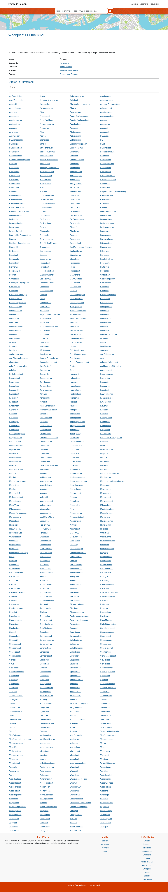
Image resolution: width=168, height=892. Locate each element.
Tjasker (73, 715)
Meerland (43, 493)
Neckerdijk (13, 525)
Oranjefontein (45, 541)
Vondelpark (74, 759)
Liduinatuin (13, 453)
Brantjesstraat (76, 184)
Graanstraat (105, 299)
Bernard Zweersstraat (49, 160)
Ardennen (13, 128)
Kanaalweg (105, 386)
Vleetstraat (74, 755)
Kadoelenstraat (46, 378)
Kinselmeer (14, 406)
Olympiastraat (15, 537)
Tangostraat (44, 707)
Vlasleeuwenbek (16, 755)
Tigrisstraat (44, 711)
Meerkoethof (14, 493)
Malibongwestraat (77, 477)
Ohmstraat (104, 533)
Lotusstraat (105, 461)
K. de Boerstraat (16, 374)
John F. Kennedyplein (18, 366)
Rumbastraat (14, 628)
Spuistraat (74, 684)
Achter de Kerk (106, 100)
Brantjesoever (45, 184)
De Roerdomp (45, 223)
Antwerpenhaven (47, 124)
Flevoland (147, 844)
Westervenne (45, 791)
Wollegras (74, 811)
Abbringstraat (105, 96)
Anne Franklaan (46, 120)
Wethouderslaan (46, 795)
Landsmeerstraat (77, 442)
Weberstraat (105, 779)
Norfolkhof (44, 533)
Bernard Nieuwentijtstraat (19, 160)
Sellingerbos (105, 652)
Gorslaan (43, 295)
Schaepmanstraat (47, 640)
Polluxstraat (14, 584)
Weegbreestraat (46, 783)
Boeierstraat (14, 172)
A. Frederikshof (15, 96)
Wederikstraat (15, 783)
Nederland (144, 4)
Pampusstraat (76, 557)
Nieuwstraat (75, 529)
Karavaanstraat (46, 390)
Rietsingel (74, 608)
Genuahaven (14, 287)
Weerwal (73, 783)
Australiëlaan (14, 136)
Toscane (12, 723)
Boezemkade (105, 172)
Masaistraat (105, 485)
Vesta (102, 747)
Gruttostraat (44, 307)
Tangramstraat (76, 707)
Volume (43, 759)
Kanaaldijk (104, 382)
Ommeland (44, 537)
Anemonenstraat (107, 116)
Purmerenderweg (107, 596)
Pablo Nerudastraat (78, 553)
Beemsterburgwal (107, 152)
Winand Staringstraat (78, 807)
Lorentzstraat (75, 461)
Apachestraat (75, 124)
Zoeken (134, 4)
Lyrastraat (104, 465)
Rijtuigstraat (44, 612)
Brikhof (43, 188)
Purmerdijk (74, 596)
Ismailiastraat (105, 346)
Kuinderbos (74, 430)
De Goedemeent (77, 219)
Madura (12, 473)
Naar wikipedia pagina (69, 70)
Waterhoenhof (106, 775)
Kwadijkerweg (76, 434)
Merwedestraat (106, 501)
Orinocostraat (45, 545)
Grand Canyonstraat (17, 303)
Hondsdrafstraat (16, 326)
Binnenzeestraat (107, 164)
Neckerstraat (45, 525)
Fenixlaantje (105, 263)
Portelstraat (44, 588)
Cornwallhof (44, 211)
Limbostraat (44, 453)
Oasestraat (74, 533)
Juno (72, 370)
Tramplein (74, 723)
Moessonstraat (76, 513)
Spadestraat (75, 672)
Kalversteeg (14, 382)
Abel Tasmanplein (16, 100)
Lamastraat (74, 438)
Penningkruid (105, 561)
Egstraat (43, 255)
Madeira (103, 469)
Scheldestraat (15, 644)
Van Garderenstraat (108, 735)
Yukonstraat (14, 819)
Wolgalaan (44, 811)
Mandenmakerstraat (17, 481)
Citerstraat (104, 203)
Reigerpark (104, 600)
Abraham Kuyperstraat (49, 100)
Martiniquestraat (76, 485)
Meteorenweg (45, 505)
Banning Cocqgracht (78, 144)
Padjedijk (104, 553)
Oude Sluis (13, 549)
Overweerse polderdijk (18, 553)
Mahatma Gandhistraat (109, 473)
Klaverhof (104, 406)
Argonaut (104, 128)
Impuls (103, 342)
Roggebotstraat (15, 620)
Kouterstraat (14, 426)
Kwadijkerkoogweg (17, 434)
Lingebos (104, 453)
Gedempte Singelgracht (19, 283)
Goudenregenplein (77, 295)
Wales (11, 775)
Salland (12, 632)
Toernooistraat (45, 719)
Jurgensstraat (106, 370)
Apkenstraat (105, 124)
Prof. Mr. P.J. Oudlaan (109, 592)
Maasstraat (44, 469)
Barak (102, 144)
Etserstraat (74, 259)
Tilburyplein (74, 711)
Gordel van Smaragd (18, 295)
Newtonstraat (105, 525)
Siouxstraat (105, 660)
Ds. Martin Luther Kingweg (81, 247)
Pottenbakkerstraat (17, 592)
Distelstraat (74, 231)
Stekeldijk (13, 692)
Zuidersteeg (45, 827)
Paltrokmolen (45, 557)
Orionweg (74, 545)
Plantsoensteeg (46, 573)
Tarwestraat (105, 707)
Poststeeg (104, 588)
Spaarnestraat (45, 672)
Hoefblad (73, 322)
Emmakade (14, 259)
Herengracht (105, 319)
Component (75, 207)
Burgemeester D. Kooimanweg (113, 192)
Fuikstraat (104, 271)
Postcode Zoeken (17, 4)
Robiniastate (14, 616)
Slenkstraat (105, 664)
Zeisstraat (44, 823)
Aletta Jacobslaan (16, 108)
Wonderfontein (15, 815)
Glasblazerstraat (46, 291)
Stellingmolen (45, 692)
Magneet (43, 473)
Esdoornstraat (45, 259)
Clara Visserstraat (16, 207)
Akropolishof (45, 104)
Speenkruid (14, 676)
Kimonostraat (105, 402)
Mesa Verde (14, 505)
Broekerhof (74, 188)
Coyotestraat (75, 211)
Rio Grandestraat (77, 612)
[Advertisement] (84, 45)
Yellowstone (105, 815)
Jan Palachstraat (107, 354)
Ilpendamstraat (76, 342)
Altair (42, 112)
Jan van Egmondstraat (49, 358)
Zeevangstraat (106, 819)
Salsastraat (44, 632)
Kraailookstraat (46, 426)
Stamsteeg (13, 688)
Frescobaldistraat (47, 271)
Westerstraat (14, 791)
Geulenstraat (75, 287)
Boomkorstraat (46, 176)
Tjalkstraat (44, 715)
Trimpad (12, 727)
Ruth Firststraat (46, 628)
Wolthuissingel (106, 811)
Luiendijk (13, 465)
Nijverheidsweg (15, 533)
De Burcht (13, 219)
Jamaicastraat (45, 354)
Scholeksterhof (106, 648)
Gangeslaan (14, 279)
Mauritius (43, 489)
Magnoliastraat (76, 473)
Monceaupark (15, 517)
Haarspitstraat (106, 307)
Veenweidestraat (16, 743)
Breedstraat (105, 184)
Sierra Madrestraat (108, 656)
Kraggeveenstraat (77, 426)
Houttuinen (44, 334)
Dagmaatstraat (15, 215)
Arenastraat (44, 128)
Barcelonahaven (46, 148)
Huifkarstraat (14, 338)
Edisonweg (104, 251)
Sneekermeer (75, 668)
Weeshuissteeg (106, 783)
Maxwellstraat (75, 489)
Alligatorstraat (106, 108)
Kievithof (43, 402)
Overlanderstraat (107, 549)
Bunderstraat (75, 192)
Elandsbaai (105, 255)
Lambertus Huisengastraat (111, 438)
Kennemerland (106, 398)
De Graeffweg (106, 219)
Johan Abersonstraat (48, 362)
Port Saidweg (14, 588)
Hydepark (104, 338)
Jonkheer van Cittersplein (110, 366)
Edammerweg (45, 251)
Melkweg (73, 497)
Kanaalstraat (75, 386)
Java (102, 358)
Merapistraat (105, 497)
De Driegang (45, 219)
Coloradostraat (46, 207)
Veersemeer (45, 743)
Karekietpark (75, 390)
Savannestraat (76, 636)
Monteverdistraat (77, 517)
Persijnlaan (44, 565)
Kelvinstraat (44, 398)
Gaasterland (75, 275)
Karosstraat (14, 394)
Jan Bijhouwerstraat (78, 354)
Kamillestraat (45, 382)
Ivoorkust (13, 350)
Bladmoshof (75, 168)
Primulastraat (45, 592)
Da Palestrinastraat (108, 211)
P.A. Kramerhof (46, 553)
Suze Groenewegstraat (79, 704)
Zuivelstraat (14, 831)
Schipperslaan (106, 644)
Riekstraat (104, 604)
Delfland (43, 227)
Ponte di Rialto (46, 584)
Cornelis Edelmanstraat (19, 211)
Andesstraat (45, 116)
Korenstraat (105, 422)
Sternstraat (104, 692)
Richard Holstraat (77, 604)
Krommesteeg (45, 430)
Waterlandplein (46, 779)
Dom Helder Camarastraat (20, 235)
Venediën (13, 747)
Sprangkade (14, 684)
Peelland (73, 561)
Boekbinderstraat (47, 172)
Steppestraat (75, 692)
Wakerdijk (74, 771)
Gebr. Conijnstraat (107, 279)
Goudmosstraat (15, 299)
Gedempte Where (47, 283)
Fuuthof (12, 275)
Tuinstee (43, 731)
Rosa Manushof (106, 620)
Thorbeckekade (15, 711)
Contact (103, 207)
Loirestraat (74, 457)
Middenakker (75, 505)
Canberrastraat (106, 195)
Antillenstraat (14, 124)
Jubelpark (13, 370)
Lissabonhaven (46, 457)
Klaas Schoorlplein (47, 406)
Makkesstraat (45, 477)
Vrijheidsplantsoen (47, 763)
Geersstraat (75, 283)
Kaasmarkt (74, 374)
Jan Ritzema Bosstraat (18, 358)
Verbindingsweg (46, 747)
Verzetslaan (75, 747)
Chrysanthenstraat (47, 203)
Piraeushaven (106, 565)
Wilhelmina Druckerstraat (80, 803)
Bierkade (13, 164)
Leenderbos (45, 446)
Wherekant (13, 799)
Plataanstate (105, 573)
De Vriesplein (75, 223)
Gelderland (147, 851)
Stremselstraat (106, 696)
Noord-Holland (66, 67)
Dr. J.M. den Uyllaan (48, 243)
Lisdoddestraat (15, 457)
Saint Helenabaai (107, 628)
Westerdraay (75, 787)
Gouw (42, 299)
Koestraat (13, 414)
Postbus (73, 588)
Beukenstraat (105, 160)
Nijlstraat (104, 529)
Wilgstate (43, 803)
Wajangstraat (45, 771)
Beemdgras (75, 152)
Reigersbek (14, 604)
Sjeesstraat (44, 664)
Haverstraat (14, 315)
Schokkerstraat (76, 648)
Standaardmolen (46, 688)
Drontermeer (45, 247)
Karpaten (43, 394)
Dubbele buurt (106, 247)
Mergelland (74, 501)
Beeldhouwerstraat (47, 152)
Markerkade (14, 485)
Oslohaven (104, 545)
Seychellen (74, 656)
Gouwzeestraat (76, 299)
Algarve (73, 108)
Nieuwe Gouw (15, 529)
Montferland (105, 517)
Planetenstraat (76, 569)
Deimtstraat (14, 227)
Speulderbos (75, 676)
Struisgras (13, 700)
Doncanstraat (105, 235)
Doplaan (12, 239)
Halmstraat (44, 311)
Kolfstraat (104, 414)
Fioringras (13, 267)
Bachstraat (44, 140)
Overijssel (147, 869)
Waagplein (13, 767)
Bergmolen (104, 156)
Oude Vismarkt (46, 549)
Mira (72, 509)
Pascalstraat (45, 561)
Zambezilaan (45, 819)
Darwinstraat (105, 215)
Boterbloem (14, 180)
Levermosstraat (106, 449)
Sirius (11, 664)
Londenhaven (15, 461)
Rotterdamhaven (46, 624)
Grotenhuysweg (15, 307)
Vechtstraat (74, 739)
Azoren (43, 136)
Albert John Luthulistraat (80, 104)
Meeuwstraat (75, 493)
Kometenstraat (46, 418)
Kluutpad (73, 410)
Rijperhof (13, 612)
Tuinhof (12, 731)
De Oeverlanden (16, 223)
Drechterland (75, 243)
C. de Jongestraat (47, 195)
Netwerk (73, 525)
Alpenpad (13, 112)
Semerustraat (15, 656)
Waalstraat (74, 767)
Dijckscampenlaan (108, 227)
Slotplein (43, 668)
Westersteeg (105, 787)
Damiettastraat (76, 215)
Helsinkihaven (45, 319)
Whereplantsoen (46, 799)
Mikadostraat (105, 505)
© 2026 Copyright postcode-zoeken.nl (84, 885)
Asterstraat (13, 132)
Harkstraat (104, 311)
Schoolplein (44, 652)
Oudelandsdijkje (76, 549)
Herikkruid (13, 322)
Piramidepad (14, 569)
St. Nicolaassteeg (107, 684)
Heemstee (104, 315)
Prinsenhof (74, 592)
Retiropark (44, 604)
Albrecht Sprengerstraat (110, 104)
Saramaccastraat (107, 632)
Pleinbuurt (44, 577)
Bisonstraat (14, 168)
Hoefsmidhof (105, 322)
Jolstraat (73, 366)
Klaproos (73, 406)
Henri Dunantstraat (78, 319)
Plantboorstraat (106, 569)
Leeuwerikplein (76, 446)
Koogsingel (14, 422)
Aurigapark (104, 132)
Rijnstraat (104, 608)
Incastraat (13, 346)
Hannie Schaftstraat (78, 311)
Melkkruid (44, 497)
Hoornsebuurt (15, 330)
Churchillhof (75, 203)
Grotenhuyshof (106, 303)
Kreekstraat (14, 430)
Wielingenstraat (76, 799)
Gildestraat (13, 291)
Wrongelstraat (76, 815)
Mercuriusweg (15, 501)
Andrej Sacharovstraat (79, 116)
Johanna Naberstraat (109, 362)
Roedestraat (105, 616)
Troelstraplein (106, 727)
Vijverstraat (44, 751)
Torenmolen (105, 719)
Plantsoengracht (16, 573)
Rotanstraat (14, 624)
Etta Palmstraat (106, 259)
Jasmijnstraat (75, 358)
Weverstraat (75, 795)
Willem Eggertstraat (17, 807)
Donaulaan (74, 235)
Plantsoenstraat (76, 573)
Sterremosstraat (16, 696)
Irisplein (73, 346)
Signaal (12, 660)
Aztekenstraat (75, 136)
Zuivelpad (104, 827)
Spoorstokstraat (76, 680)
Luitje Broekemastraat (49, 465)
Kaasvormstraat (106, 374)
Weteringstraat (15, 795)
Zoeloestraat (105, 823)
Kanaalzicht (14, 390)
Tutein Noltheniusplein (109, 731)
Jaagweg (104, 350)
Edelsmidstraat (76, 251)
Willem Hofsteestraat (48, 807)
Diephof (73, 227)
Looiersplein (45, 461)
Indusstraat (44, 346)
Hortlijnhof (104, 330)
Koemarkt (104, 410)
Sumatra (103, 700)
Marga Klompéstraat (78, 481)
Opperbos (13, 541)
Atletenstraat (75, 132)
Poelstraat (44, 580)
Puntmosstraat (46, 596)
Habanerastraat (15, 311)
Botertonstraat (45, 180)
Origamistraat (15, 545)
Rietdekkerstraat (16, 608)
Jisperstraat (14, 362)
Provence (13, 596)
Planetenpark (45, 569)
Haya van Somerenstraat (50, 315)
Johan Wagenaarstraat (79, 362)
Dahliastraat (45, 215)
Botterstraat (75, 180)
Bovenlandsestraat (108, 180)
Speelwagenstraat (107, 672)
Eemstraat (13, 255)
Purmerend (64, 63)
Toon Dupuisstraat (77, 719)
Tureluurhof (74, 731)
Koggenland (75, 414)
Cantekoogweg (15, 199)
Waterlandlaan (15, 779)
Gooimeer (104, 291)
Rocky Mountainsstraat (79, 616)
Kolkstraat (13, 418)
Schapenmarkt (106, 640)
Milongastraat (15, 509)
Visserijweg (105, 751)
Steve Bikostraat (46, 696)
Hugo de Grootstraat (108, 334)
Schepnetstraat (46, 644)
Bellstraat (74, 156)
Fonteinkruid (14, 271)
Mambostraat (105, 477)
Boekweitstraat (76, 172)
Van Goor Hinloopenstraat (20, 739)
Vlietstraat (104, 755)
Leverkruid (74, 449)
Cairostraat (74, 195)
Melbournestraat (16, 497)
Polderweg (104, 580)
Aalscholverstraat (77, 96)
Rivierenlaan (105, 612)
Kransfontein (105, 426)
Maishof (12, 477)
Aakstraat (44, 96)
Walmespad (44, 775)
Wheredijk (104, 795)
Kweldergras (105, 434)
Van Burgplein (45, 735)
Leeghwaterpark (16, 446)
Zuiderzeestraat (76, 827)
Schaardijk (13, 640)
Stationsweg (75, 688)
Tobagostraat (105, 715)
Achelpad (74, 100)
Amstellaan (14, 116)
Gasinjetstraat (45, 279)
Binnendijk (74, 164)
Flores (72, 267)
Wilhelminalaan (106, 803)
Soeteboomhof (106, 668)
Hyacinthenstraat (77, 338)
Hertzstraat (44, 322)
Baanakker (104, 136)
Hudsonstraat (75, 334)
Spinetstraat (105, 676)
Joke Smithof (45, 366)
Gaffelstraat (105, 275)
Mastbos (12, 489)
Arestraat (74, 128)
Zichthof (73, 823)
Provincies (154, 4)
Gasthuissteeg (76, 279)
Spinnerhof (44, 680)
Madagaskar (75, 469)
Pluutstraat (13, 580)
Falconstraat (45, 263)
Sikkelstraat (44, 660)
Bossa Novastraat (107, 176)
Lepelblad (44, 449)
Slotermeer (13, 668)
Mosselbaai (14, 521)
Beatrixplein (14, 152)
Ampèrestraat (106, 112)
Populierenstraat (107, 584)
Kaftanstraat (75, 378)
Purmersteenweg (47, 600)
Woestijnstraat (15, 811)
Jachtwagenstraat (16, 354)
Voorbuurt (104, 759)
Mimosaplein (45, 509)
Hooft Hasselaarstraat (49, 326)
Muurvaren (44, 521)
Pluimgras (104, 577)
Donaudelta (44, 235)
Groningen (147, 855)
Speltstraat (44, 676)
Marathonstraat (46, 481)
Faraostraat (75, 263)
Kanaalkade (14, 386)
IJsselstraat (44, 342)
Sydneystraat (14, 707)
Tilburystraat (105, 711)
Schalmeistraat (76, 640)
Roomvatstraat (46, 620)
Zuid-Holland (147, 879)
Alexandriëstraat (46, 108)
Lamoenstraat (15, 442)
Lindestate (74, 453)
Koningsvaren (106, 418)
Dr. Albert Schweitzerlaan (19, 243)
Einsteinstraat (75, 255)
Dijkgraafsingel (15, 231)
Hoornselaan (45, 330)
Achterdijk (13, 104)
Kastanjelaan (75, 394)
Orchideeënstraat (107, 541)
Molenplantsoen (107, 513)
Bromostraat (105, 188)
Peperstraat (14, 565)
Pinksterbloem (76, 565)
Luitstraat (74, 465)
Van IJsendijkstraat (47, 739)
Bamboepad (14, 144)
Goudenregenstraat (108, 295)
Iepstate (12, 342)
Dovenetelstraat (106, 239)
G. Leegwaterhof (46, 275)
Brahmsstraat (14, 184)
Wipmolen (104, 807)
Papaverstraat (106, 557)
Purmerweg (75, 600)
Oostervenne (105, 537)
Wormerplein (45, 815)
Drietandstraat (106, 243)
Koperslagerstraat (77, 422)
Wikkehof (104, 799)
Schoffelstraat (45, 648)
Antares (103, 120)
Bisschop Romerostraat (49, 168)
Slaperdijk (74, 664)
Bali (101, 140)
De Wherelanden (107, 223)
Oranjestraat (75, 541)
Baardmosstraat (16, 140)
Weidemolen (45, 787)
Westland (104, 791)
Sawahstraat (105, 636)
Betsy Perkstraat (77, 160)
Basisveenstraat (76, 148)
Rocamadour (45, 616)
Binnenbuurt (45, 164)
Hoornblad (104, 326)
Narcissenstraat (106, 521)
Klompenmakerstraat (48, 410)
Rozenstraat (75, 624)
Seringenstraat (46, 656)
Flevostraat (44, 267)
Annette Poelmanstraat (79, 120)
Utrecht (147, 872)
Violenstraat (75, 751)
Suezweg (43, 700)
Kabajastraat (14, 378)
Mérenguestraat (46, 501)
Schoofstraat (14, 652)
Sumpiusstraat (46, 704)
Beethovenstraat (46, 156)
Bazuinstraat (105, 148)
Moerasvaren (45, 513)
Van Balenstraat (16, 735)
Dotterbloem (75, 239)
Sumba (12, 704)
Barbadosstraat (15, 148)
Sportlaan (104, 680)
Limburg (147, 858)
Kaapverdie (44, 374)
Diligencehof (45, 231)
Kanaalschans (45, 386)
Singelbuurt (74, 660)
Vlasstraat (44, 755)
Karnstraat (104, 390)
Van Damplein (76, 735)
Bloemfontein (105, 168)
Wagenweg (14, 771)
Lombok (103, 457)
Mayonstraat (105, 489)
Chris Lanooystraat (17, 203)
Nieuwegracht (45, 529)
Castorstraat (75, 199)
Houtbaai (13, 334)
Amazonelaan (75, 112)
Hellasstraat (14, 319)
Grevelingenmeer (77, 303)
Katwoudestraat (106, 394)
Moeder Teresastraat (17, 513)
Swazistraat (105, 704)
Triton (72, 727)
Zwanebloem (75, 831)
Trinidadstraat (45, 727)
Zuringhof (44, 831)
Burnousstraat (15, 195)
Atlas (42, 132)
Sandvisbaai (75, 632)
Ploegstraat (74, 577)
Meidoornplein (106, 493)
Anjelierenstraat (15, 120)
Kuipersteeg (105, 430)
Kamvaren (74, 382)
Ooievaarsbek (76, 537)
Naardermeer (75, 521)
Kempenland (75, 398)
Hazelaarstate (76, 315)
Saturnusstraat (46, 636)
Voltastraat (13, 759)
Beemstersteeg (15, 156)
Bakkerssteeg (75, 140)
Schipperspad (15, 648)
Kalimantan (105, 378)
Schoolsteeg (75, 652)
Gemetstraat (105, 283)
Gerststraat (44, 287)
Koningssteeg (75, 418)
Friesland (147, 848)
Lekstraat (104, 446)
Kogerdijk (43, 414)
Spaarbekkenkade (16, 672)
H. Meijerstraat (76, 307)
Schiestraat (74, 644)
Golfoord (73, 291)
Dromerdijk (13, 247)
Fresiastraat (75, 271)
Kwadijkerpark (45, 434)
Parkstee (13, 561)
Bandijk (43, 144)
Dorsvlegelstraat (46, 239)
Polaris (73, 580)
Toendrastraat (15, 719)
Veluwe (103, 743)
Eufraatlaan (14, 263)
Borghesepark (76, 176)
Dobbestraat (105, 231)
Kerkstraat (13, 402)
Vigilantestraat (15, 751)
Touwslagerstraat (47, 723)
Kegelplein (13, 398)
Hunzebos (44, 338)
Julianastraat (45, 370)
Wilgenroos (14, 803)
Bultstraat (44, 192)
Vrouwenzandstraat (78, 763)
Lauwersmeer (106, 442)
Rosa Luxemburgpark (79, 620)
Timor (11, 715)
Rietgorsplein (45, 608)
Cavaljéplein (105, 199)
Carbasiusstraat (46, 199)
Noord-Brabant (147, 862)
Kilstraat (73, 402)
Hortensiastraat (76, 330)
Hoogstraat (74, 326)
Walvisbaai (74, 775)
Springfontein (45, 684)
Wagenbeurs (105, 767)
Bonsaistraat (14, 176)
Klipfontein (13, 410)
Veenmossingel (106, 739)
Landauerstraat (46, 442)
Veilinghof (74, 743)
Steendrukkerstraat (108, 688)
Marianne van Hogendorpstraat (113, 481)
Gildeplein (104, 287)
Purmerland (14, 600)
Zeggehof (13, 823)
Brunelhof (13, 192)
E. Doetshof (14, 251)
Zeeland (147, 876)
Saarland (73, 628)
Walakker (104, 771)
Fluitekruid (104, 267)
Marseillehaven (46, 485)
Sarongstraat (14, 636)
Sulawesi (73, 700)
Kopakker (44, 422)
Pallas (11, 557)
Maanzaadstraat (16, 469)
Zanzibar (73, 819)
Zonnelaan (13, 827)
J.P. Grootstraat (46, 350)
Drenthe (147, 841)
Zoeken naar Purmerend (70, 74)
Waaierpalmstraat (47, 767)
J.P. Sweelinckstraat (78, 350)
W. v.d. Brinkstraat (107, 763)
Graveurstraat (45, 303)
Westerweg (74, 791)
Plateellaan (14, 577)
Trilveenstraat (106, 723)
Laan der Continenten (49, 438)
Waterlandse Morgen (78, 779)
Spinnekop (13, 680)
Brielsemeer (14, 188)
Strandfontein (75, 696)
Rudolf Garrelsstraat (108, 624)
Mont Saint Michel (47, 517)
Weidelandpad (15, 787)
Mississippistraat (107, 509)
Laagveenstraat (15, 438)
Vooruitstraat (14, 763)
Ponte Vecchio (76, 584)
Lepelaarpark (14, 449)
